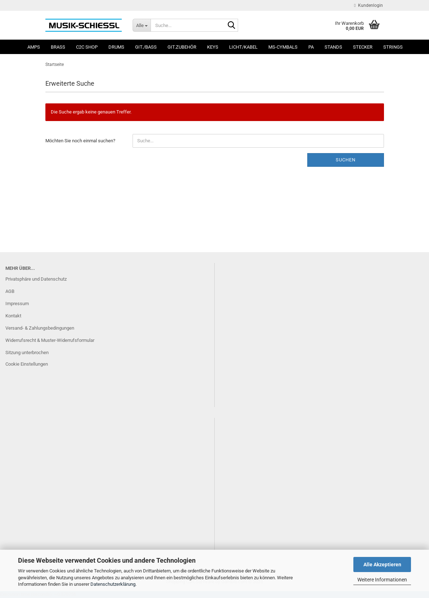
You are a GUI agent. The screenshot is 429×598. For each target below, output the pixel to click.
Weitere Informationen (382, 580)
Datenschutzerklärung (112, 584)
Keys (212, 47)
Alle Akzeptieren (382, 564)
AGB (9, 291)
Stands (333, 47)
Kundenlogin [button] (368, 5)
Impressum (17, 303)
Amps (33, 47)
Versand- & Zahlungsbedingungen (39, 328)
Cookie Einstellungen (26, 364)
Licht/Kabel (243, 47)
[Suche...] (142, 25)
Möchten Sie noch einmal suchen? (80, 140)
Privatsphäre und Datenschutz (36, 279)
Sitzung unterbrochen (27, 352)
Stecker (362, 47)
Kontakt (13, 315)
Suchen (346, 159)
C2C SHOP (87, 47)
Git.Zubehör (181, 47)
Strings (393, 47)
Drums (116, 47)
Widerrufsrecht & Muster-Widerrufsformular (49, 340)
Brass (58, 47)
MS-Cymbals (283, 47)
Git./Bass (146, 47)
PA (311, 47)
